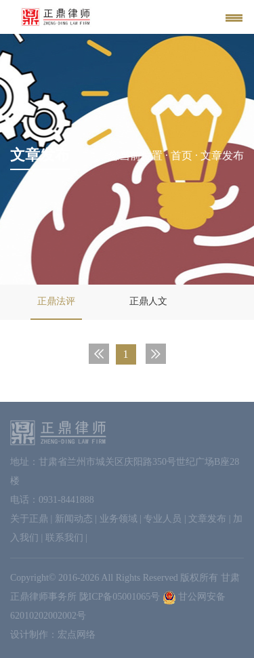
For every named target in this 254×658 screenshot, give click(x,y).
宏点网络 (77, 635)
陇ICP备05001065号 (120, 597)
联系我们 (64, 538)
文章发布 (207, 519)
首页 (181, 155)
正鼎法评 (56, 301)
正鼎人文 (148, 301)
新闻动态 (74, 519)
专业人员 (163, 519)
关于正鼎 (29, 519)
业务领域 (118, 519)
